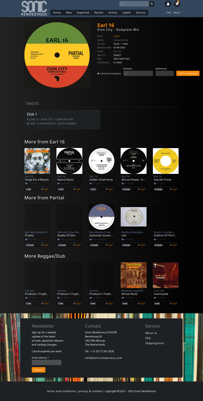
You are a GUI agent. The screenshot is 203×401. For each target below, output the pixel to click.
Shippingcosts (154, 343)
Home (57, 12)
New (69, 12)
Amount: (127, 68)
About (177, 12)
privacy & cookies (90, 391)
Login (117, 36)
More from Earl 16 (44, 142)
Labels (126, 12)
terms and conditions (61, 391)
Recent (98, 12)
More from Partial (44, 198)
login (46, 189)
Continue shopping (109, 73)
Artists (112, 12)
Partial (117, 51)
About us (151, 333)
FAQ (169, 12)
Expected (83, 12)
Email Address (40, 357)
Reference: (161, 68)
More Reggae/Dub (44, 256)
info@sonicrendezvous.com (103, 358)
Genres (141, 12)
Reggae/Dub (121, 39)
